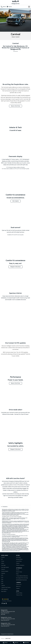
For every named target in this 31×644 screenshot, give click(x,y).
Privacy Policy (19, 593)
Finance (17, 563)
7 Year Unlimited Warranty (22, 575)
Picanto (3, 557)
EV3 (2, 575)
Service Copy (19, 571)
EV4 (2, 577)
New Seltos (3, 591)
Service (17, 569)
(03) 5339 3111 (6, 613)
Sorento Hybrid (4, 571)
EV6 (2, 581)
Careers (18, 588)
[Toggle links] (5, 638)
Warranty (17, 550)
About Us (18, 586)
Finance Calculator (20, 565)
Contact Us (18, 584)
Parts (17, 573)
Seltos (2, 563)
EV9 (2, 583)
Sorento (3, 569)
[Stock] (5, 642)
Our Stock (18, 557)
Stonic (2, 561)
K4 (2, 559)
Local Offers (19, 561)
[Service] (15, 642)
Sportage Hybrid (5, 567)
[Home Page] (15, 1)
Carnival (3, 573)
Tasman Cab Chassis (5, 587)
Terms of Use (19, 595)
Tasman (3, 585)
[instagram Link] (6, 603)
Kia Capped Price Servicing (22, 577)
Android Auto (5, 521)
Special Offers (19, 559)
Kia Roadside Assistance (21, 580)
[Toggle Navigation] (29, 6)
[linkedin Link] (4, 603)
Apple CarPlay (6, 517)
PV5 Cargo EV (4, 589)
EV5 (2, 579)
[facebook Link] (2, 603)
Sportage (3, 565)
